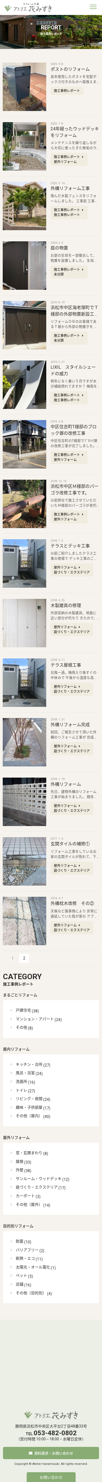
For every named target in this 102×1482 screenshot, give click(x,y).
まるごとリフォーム (20, 995)
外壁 (19, 1170)
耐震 (19, 1241)
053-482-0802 (55, 1433)
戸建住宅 (23, 1010)
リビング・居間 (29, 1098)
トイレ (21, 1090)
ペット (21, 1275)
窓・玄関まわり (29, 1153)
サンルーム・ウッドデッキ (38, 1178)
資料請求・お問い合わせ (53, 1453)
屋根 (19, 1161)
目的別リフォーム (18, 1226)
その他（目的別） (31, 1293)
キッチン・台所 (29, 1064)
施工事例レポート (51, 979)
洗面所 (21, 1081)
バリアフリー (27, 1250)
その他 (21, 1027)
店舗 (19, 1284)
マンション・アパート (35, 1019)
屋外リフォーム (16, 1137)
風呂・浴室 (25, 1073)
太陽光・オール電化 (33, 1267)
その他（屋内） (29, 1116)
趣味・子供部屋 (29, 1107)
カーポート (25, 1196)
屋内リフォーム (16, 1049)
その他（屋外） (29, 1204)
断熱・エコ (25, 1258)
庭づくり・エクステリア (37, 1187)
